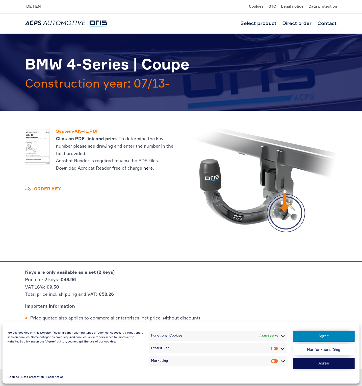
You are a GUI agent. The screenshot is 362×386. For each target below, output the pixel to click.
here (148, 168)
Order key (47, 189)
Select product (258, 23)
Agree (323, 336)
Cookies (13, 377)
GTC (272, 6)
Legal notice (55, 377)
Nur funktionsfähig (323, 350)
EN (38, 7)
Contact (326, 23)
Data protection (32, 377)
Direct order (296, 23)
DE (29, 7)
